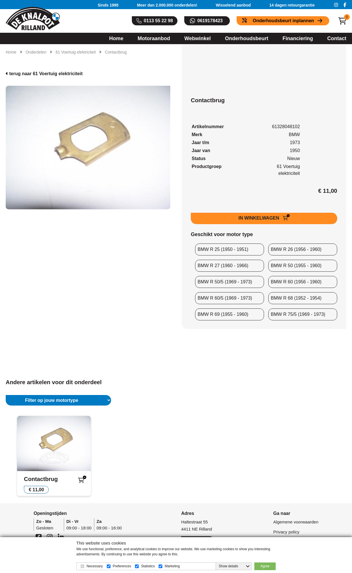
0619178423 (210, 20)
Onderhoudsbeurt (246, 38)
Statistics (148, 566)
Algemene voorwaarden (295, 521)
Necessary (95, 566)
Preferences (122, 566)
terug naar (44, 73)
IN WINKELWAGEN (259, 218)
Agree (264, 566)
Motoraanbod (154, 38)
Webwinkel (197, 38)
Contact (336, 38)
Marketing (172, 566)
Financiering (298, 38)
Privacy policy (286, 531)
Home (116, 38)
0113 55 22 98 (158, 20)
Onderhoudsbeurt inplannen (283, 20)
